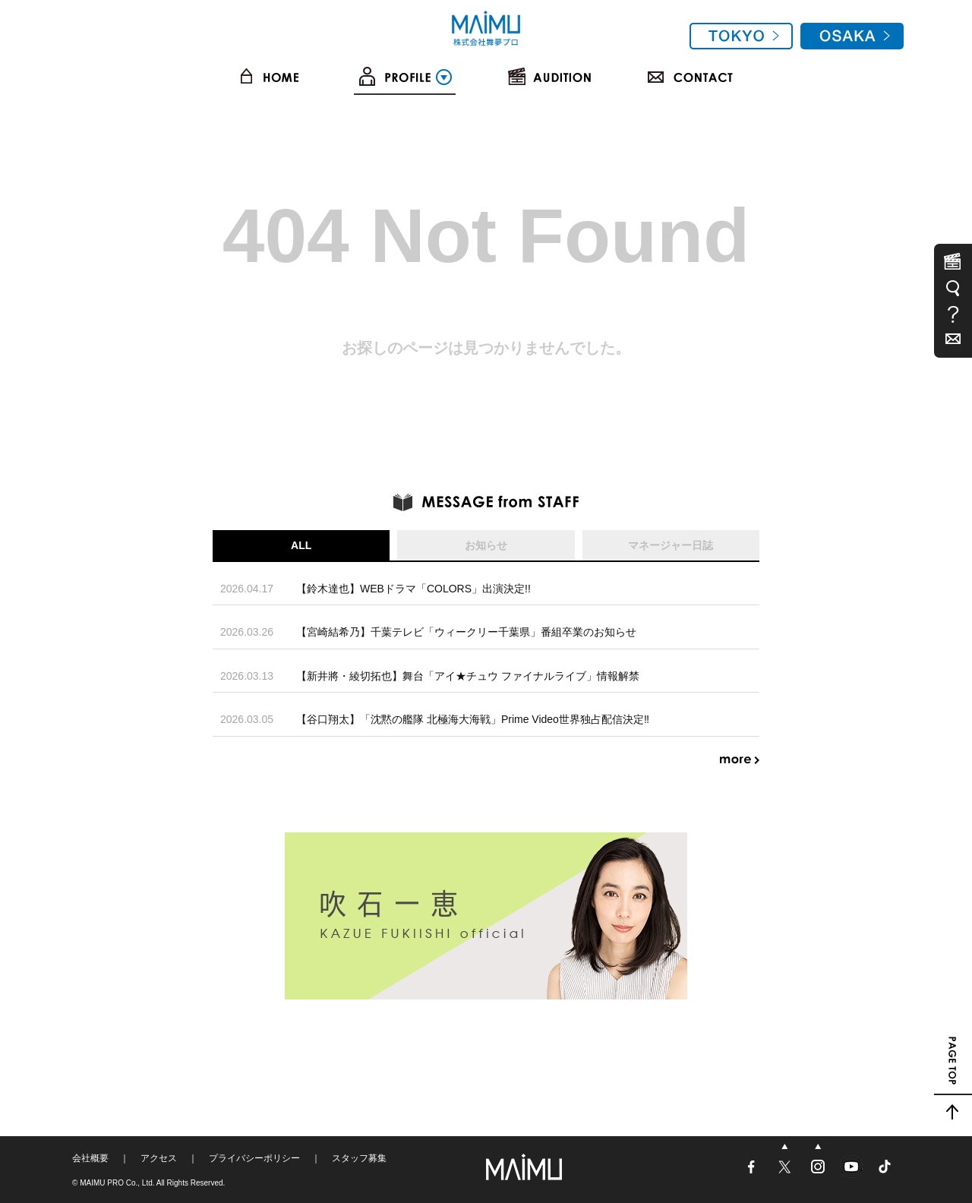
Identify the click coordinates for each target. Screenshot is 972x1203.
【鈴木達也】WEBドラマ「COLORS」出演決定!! (413, 589)
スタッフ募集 (359, 1158)
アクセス (158, 1158)
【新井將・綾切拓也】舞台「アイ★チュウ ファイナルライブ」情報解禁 (467, 676)
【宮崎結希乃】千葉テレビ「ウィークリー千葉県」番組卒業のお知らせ (466, 632)
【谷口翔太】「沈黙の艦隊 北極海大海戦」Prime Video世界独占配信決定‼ (472, 719)
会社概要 (90, 1158)
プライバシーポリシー (254, 1158)
